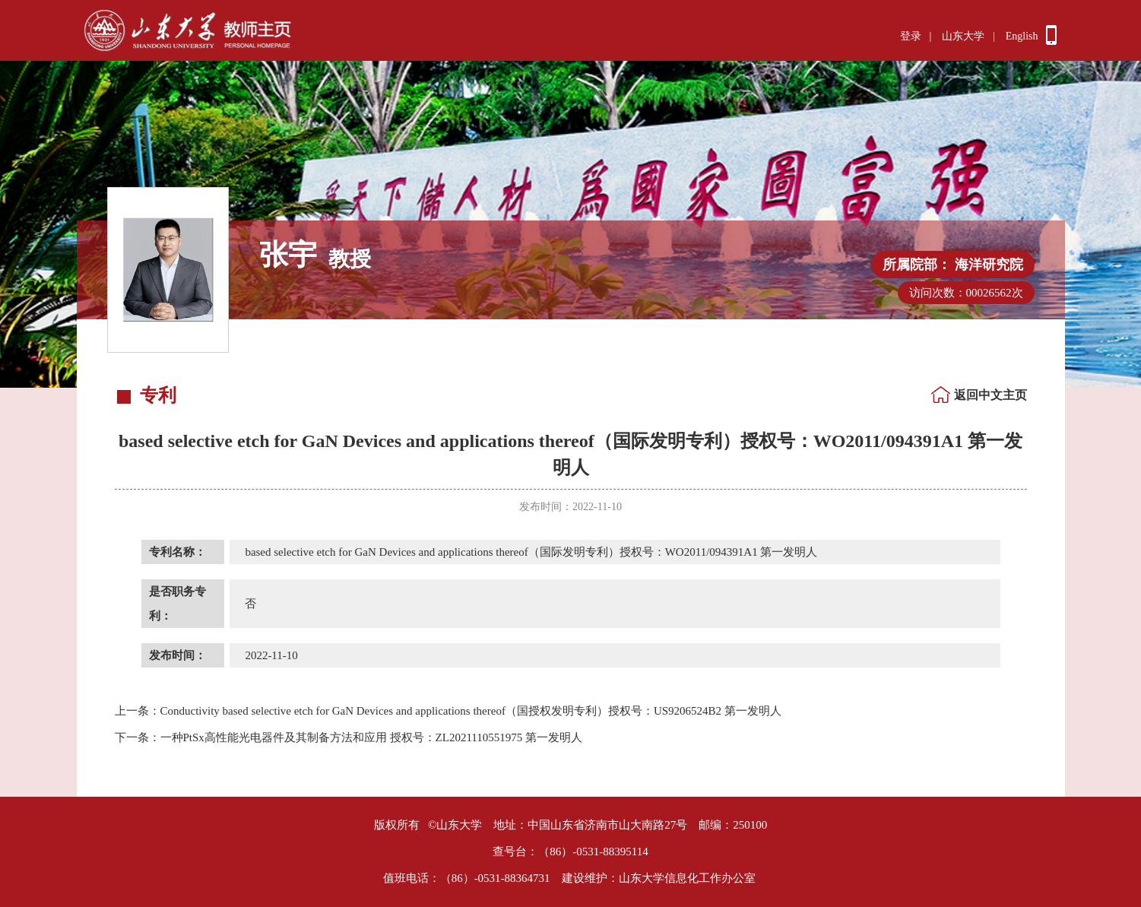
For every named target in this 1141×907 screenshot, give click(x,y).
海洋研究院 (989, 264)
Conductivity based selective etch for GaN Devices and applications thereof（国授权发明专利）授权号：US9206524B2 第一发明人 (448, 711)
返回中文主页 (990, 394)
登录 (910, 36)
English (1022, 36)
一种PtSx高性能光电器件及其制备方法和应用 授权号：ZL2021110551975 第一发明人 (349, 737)
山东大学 (963, 36)
